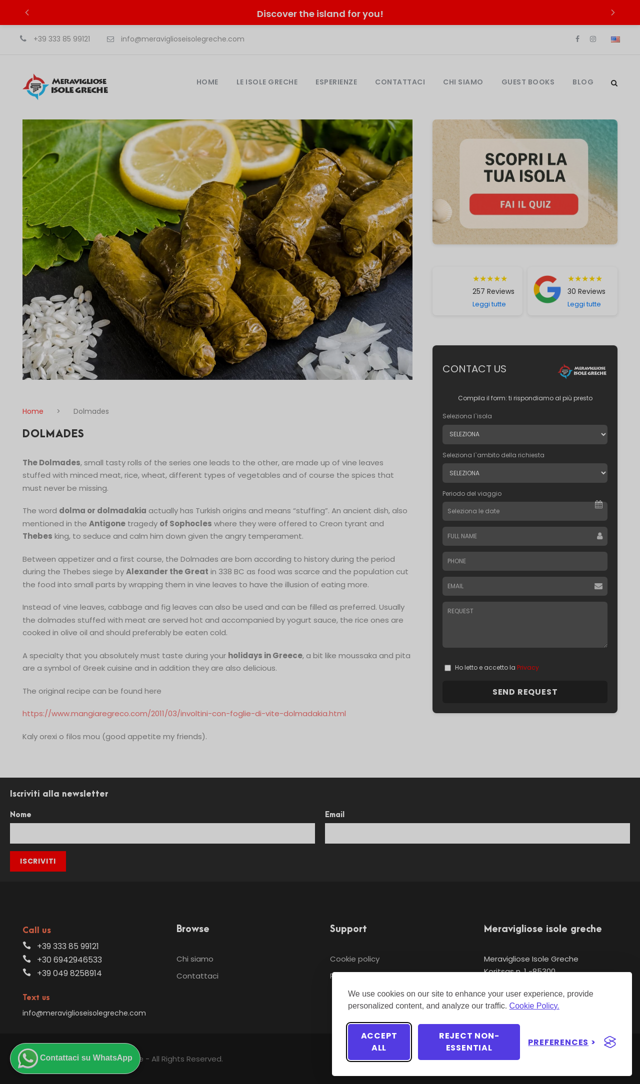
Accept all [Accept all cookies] (379, 1042)
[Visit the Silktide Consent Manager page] (610, 1042)
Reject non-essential (469, 1042)
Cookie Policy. (535, 1006)
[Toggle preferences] (562, 1042)
